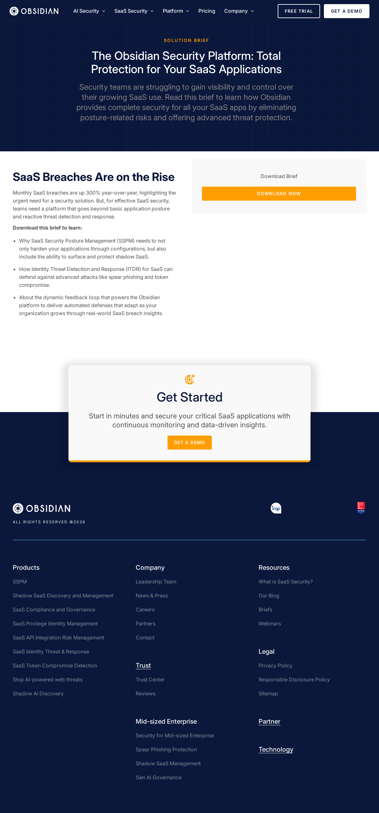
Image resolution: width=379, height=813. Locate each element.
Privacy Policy (275, 665)
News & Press (152, 595)
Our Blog (269, 595)
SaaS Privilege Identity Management (55, 623)
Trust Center (150, 679)
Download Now (279, 193)
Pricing (206, 11)
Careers (145, 609)
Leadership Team (156, 581)
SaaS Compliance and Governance (54, 609)
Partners (145, 623)
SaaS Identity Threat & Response (51, 651)
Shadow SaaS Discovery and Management (63, 595)
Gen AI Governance (159, 777)
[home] (34, 11)
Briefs (265, 609)
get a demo (189, 444)
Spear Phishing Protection (166, 749)
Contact (145, 637)
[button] (89, 11)
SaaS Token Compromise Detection (55, 665)
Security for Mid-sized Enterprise (175, 735)
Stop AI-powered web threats (47, 679)
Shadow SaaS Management (168, 763)
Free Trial (299, 11)
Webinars (270, 623)
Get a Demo (346, 11)
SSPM (20, 581)
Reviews (145, 693)
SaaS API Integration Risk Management (58, 637)
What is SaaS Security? (286, 581)
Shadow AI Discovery (38, 693)
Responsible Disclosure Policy (294, 679)
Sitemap (268, 693)
